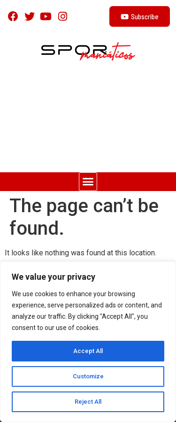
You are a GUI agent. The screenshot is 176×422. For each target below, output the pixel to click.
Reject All (88, 402)
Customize (88, 376)
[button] (88, 181)
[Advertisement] (88, 121)
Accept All (88, 351)
